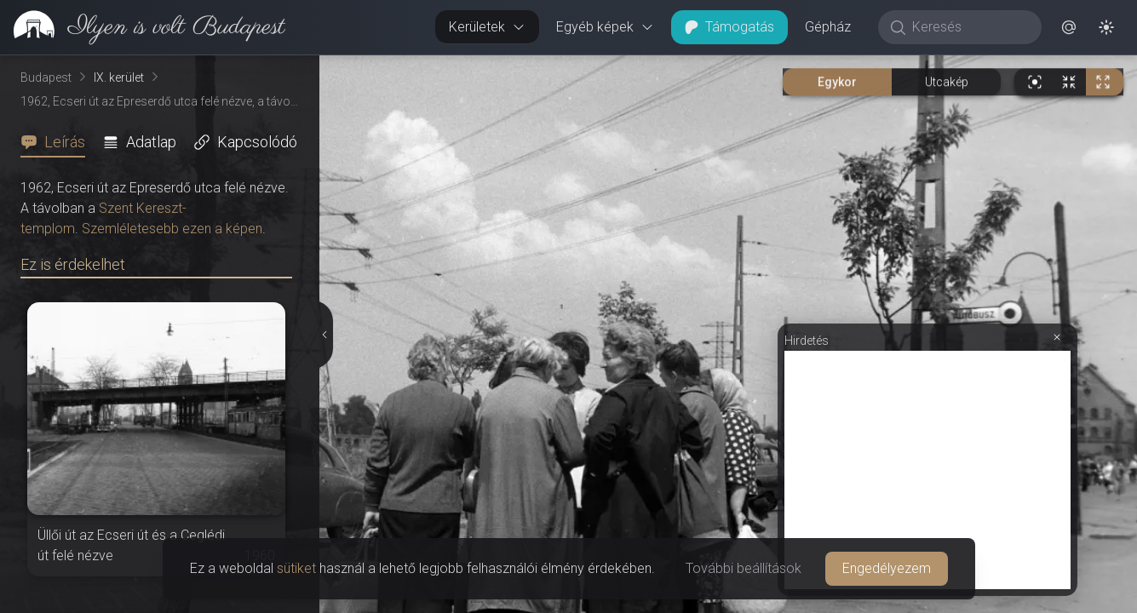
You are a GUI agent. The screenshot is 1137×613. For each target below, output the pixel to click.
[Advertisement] (927, 470)
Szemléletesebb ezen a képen (172, 229)
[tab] (57, 142)
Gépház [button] (828, 27)
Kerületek (487, 27)
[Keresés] (969, 27)
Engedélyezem (886, 568)
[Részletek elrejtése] (326, 335)
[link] (142, 27)
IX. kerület (119, 77)
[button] (1069, 27)
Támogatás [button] (729, 27)
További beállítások (743, 568)
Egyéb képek (605, 27)
